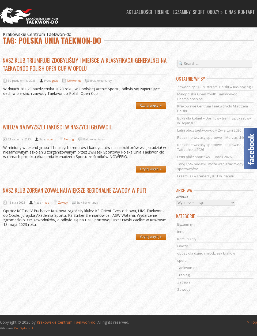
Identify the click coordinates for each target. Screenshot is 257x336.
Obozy (182, 246)
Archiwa (182, 197)
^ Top (252, 322)
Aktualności (139, 11)
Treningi (162, 11)
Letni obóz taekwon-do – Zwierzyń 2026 (209, 130)
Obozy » (215, 11)
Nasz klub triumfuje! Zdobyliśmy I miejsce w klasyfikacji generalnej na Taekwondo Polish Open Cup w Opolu (85, 64)
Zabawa (184, 282)
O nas (230, 11)
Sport (199, 11)
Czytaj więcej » (151, 105)
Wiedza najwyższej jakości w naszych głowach (57, 127)
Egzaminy (182, 11)
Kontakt (246, 11)
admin (51, 139)
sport (181, 260)
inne (180, 231)
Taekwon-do (74, 81)
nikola (46, 202)
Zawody (63, 202)
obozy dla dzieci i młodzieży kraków (206, 253)
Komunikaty (186, 238)
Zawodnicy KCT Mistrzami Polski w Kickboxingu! (215, 86)
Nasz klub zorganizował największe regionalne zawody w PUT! (74, 190)
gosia (55, 81)
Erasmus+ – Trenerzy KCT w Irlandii (205, 176)
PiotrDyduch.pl (23, 328)
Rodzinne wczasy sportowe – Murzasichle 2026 (215, 137)
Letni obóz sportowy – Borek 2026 (204, 156)
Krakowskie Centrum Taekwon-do (66, 322)
